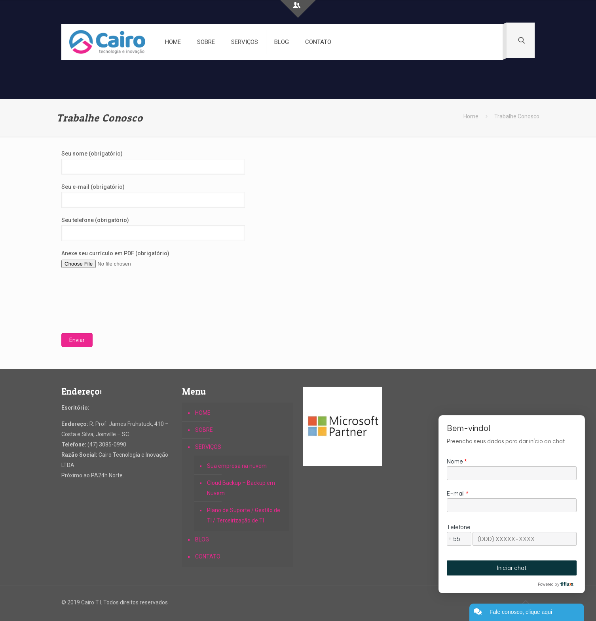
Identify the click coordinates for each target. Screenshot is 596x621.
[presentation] (93, 304)
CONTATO (207, 556)
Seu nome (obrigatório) (153, 162)
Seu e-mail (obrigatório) (153, 196)
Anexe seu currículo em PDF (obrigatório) (153, 259)
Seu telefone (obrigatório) (153, 229)
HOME (203, 413)
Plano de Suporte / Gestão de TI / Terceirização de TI (243, 515)
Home (470, 116)
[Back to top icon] (526, 602)
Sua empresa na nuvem (237, 466)
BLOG (202, 539)
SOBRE (204, 430)
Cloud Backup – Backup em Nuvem (241, 488)
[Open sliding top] (298, 9)
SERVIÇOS (208, 447)
